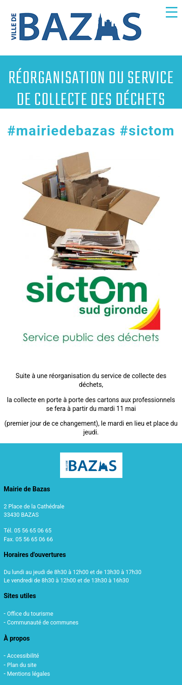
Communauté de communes (43, 622)
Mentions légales (28, 674)
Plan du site (21, 665)
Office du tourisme (30, 614)
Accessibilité (23, 656)
